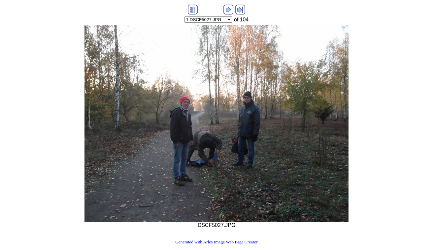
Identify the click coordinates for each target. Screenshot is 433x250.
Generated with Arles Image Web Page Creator (216, 241)
